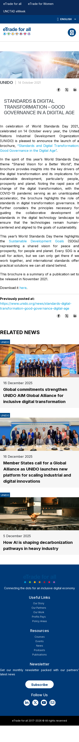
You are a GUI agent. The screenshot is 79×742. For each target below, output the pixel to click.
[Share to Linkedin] (75, 90)
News (39, 645)
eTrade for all (12, 3)
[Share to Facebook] (59, 90)
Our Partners (38, 607)
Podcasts (39, 650)
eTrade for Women (40, 3)
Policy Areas (39, 621)
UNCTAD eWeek (14, 11)
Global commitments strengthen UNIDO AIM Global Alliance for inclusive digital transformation (35, 395)
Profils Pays (39, 616)
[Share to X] (67, 90)
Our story (38, 603)
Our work (38, 612)
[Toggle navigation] (72, 32)
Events (40, 641)
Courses (39, 636)
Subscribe (39, 685)
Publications (39, 654)
